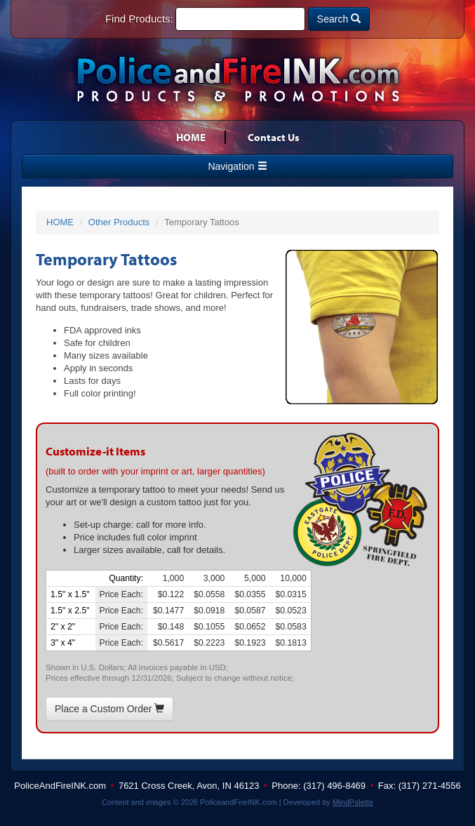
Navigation (237, 166)
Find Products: (139, 19)
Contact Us (274, 137)
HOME (191, 137)
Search (339, 19)
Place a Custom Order (109, 708)
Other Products (118, 222)
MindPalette (353, 802)
